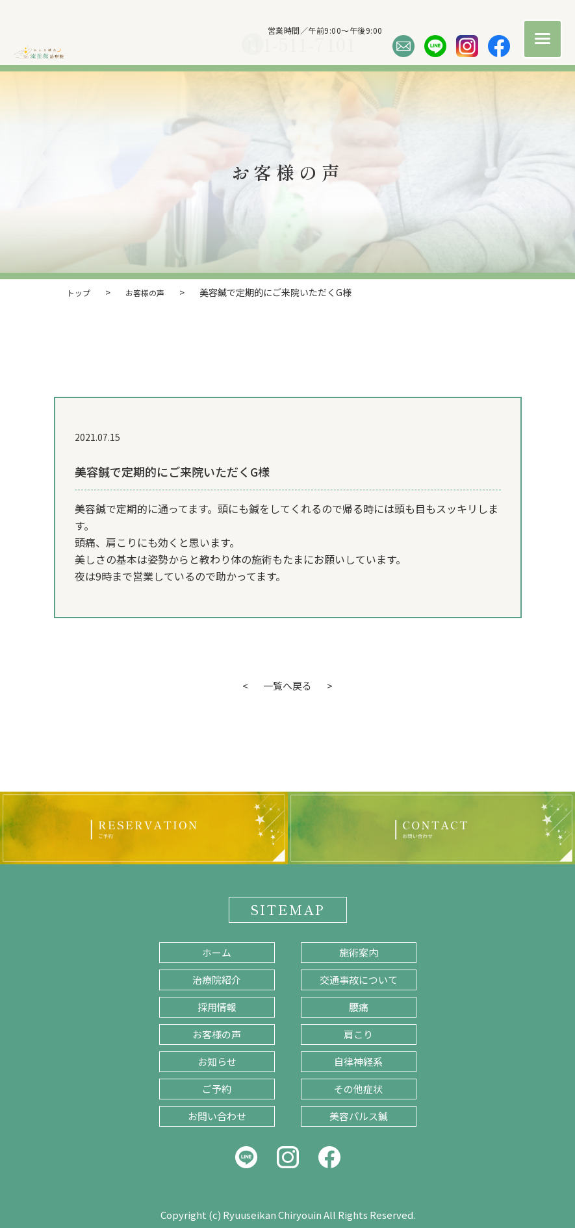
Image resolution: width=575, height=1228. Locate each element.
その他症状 (358, 1087)
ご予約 (216, 1087)
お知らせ (217, 1060)
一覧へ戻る (288, 684)
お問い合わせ (217, 1114)
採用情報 (217, 1005)
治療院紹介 (216, 978)
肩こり (358, 1033)
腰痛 (358, 1005)
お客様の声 (216, 1033)
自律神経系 (358, 1060)
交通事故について (359, 978)
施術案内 (358, 951)
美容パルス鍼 (358, 1114)
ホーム (216, 951)
